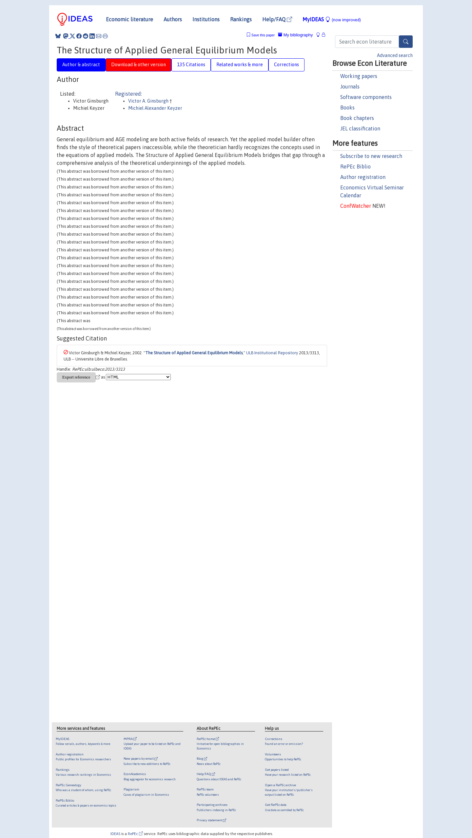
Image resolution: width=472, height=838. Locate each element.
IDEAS (115, 833)
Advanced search (395, 55)
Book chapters (357, 118)
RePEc (135, 833)
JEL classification (360, 128)
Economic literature (129, 19)
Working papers (358, 76)
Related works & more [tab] (239, 64)
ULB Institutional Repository (272, 352)
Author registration (362, 177)
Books (347, 107)
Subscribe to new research (371, 156)
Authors (173, 19)
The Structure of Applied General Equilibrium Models (194, 352)
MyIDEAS (332, 19)
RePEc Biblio (355, 166)
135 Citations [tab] (191, 64)
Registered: (128, 94)
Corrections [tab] (286, 64)
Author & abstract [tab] (81, 64)
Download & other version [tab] (138, 64)
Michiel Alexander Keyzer (155, 108)
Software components (366, 97)
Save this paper (263, 35)
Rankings (241, 19)
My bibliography (295, 34)
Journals (350, 86)
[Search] (406, 41)
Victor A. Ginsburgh (148, 101)
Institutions (206, 19)
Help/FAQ (277, 19)
